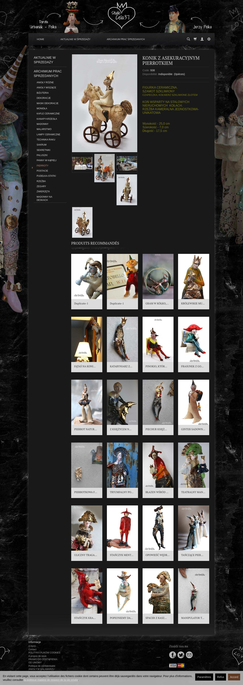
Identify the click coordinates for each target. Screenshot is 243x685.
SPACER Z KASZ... (156, 618)
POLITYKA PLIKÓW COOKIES (44, 652)
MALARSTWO (44, 129)
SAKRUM (42, 144)
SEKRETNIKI (43, 150)
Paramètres (204, 677)
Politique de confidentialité (41, 666)
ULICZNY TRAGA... (85, 555)
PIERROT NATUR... (85, 429)
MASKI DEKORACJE (47, 103)
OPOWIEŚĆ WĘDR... (158, 555)
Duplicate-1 (81, 303)
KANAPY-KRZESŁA (47, 119)
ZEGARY (41, 186)
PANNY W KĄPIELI (47, 160)
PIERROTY (42, 165)
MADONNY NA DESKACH (44, 198)
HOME (40, 39)
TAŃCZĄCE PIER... (192, 555)
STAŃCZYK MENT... (121, 555)
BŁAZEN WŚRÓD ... (157, 492)
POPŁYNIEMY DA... (121, 618)
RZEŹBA (41, 181)
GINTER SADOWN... (193, 429)
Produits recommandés (95, 243)
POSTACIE (42, 170)
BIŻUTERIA (43, 93)
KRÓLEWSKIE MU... (193, 303)
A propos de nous (37, 656)
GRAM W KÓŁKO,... (157, 303)
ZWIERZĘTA (43, 191)
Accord (234, 677)
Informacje (34, 642)
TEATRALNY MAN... (193, 492)
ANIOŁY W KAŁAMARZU (41, 669)
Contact (32, 649)
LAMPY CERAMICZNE (48, 134)
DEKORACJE (44, 98)
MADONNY (42, 124)
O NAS (32, 646)
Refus (220, 677)
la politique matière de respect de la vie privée (51, 679)
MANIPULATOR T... (192, 618)
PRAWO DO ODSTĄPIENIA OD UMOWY (42, 661)
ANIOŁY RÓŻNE (45, 82)
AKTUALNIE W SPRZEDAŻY (76, 39)
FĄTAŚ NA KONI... (84, 366)
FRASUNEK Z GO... (192, 366)
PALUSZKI (42, 155)
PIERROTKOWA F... (85, 492)
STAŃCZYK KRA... (85, 618)
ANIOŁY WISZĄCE (46, 87)
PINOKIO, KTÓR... (156, 366)
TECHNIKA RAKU (46, 139)
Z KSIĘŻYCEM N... (121, 429)
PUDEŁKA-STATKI (46, 176)
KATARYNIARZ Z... (121, 366)
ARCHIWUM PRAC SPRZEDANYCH (126, 39)
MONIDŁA (42, 108)
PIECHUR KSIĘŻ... (156, 429)
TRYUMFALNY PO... (121, 492)
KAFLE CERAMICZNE (48, 113)
